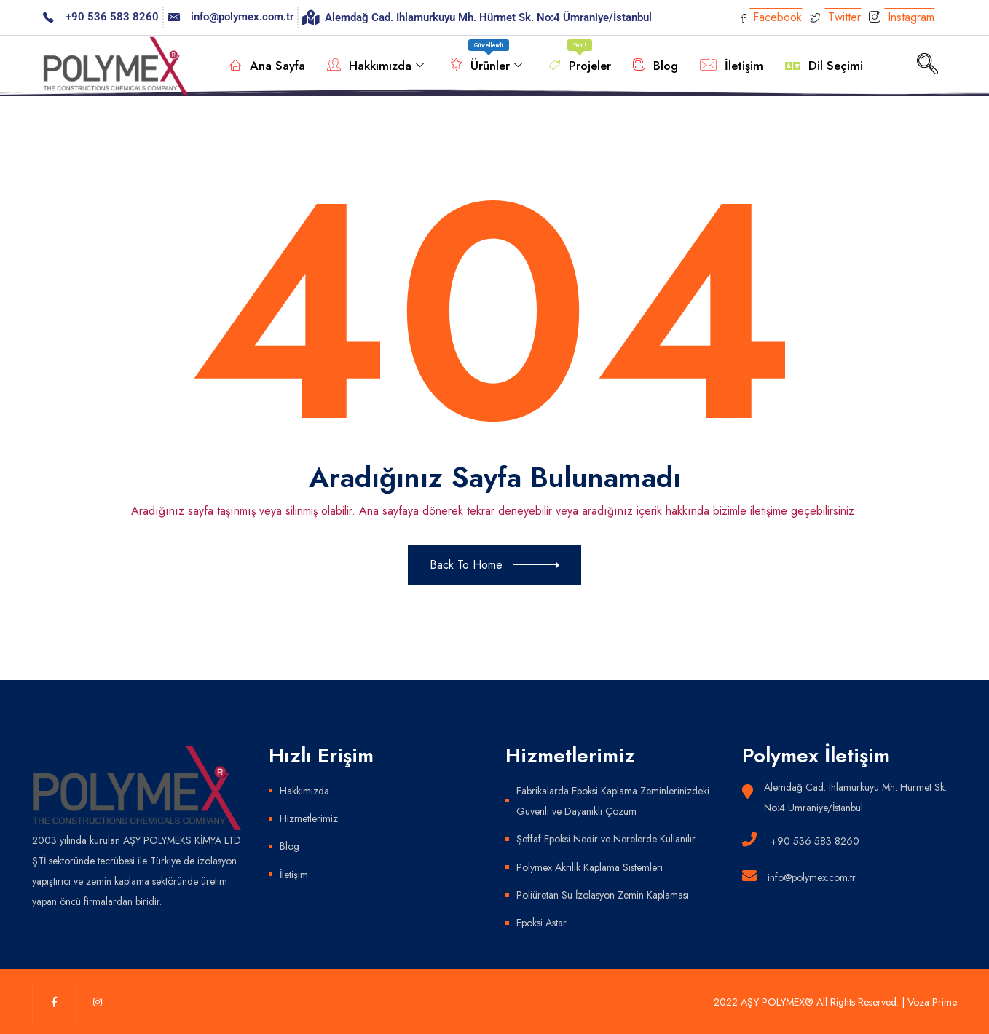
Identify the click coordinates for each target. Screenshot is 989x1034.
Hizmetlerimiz (309, 818)
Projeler (579, 58)
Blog (655, 65)
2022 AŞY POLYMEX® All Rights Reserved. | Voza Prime (836, 1001)
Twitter (835, 17)
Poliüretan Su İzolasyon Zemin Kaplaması (602, 894)
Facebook (771, 17)
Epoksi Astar (541, 922)
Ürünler (486, 58)
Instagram (901, 18)
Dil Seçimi (824, 65)
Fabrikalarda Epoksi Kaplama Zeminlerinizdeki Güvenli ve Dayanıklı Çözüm (612, 801)
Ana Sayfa (267, 65)
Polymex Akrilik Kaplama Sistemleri (589, 866)
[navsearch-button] (927, 65)
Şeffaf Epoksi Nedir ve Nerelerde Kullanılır (605, 839)
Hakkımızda (375, 65)
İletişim (731, 65)
